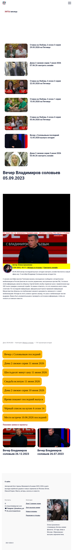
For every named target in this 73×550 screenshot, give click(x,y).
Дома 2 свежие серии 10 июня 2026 (24, 390)
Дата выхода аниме (33, 507)
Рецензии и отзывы (33, 515)
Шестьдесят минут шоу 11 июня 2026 (25, 372)
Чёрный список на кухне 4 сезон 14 (24, 408)
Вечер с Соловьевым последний (22, 354)
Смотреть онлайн (51, 268)
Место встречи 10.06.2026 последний (25, 417)
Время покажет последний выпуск (23, 399)
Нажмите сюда (32, 233)
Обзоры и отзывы (34, 268)
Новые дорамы (31, 511)
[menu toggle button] (69, 3)
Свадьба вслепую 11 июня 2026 (22, 381)
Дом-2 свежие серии (33, 503)
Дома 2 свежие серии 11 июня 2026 (24, 363)
